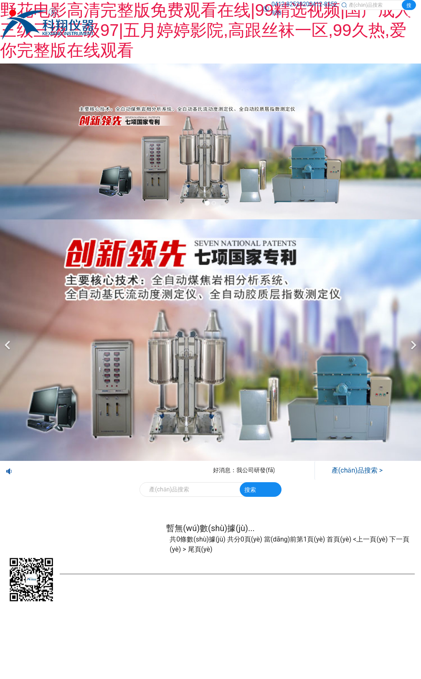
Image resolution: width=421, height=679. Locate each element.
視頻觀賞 (380, 560)
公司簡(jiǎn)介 (173, 560)
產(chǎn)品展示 (118, 560)
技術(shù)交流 (333, 560)
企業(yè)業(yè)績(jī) (274, 560)
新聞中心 (220, 560)
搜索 (408, 6)
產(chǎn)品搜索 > (357, 470)
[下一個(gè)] (412, 340)
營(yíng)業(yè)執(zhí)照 (348, 590)
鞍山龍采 (83, 603)
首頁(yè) (70, 560)
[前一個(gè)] (8, 340)
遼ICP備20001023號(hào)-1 (278, 590)
